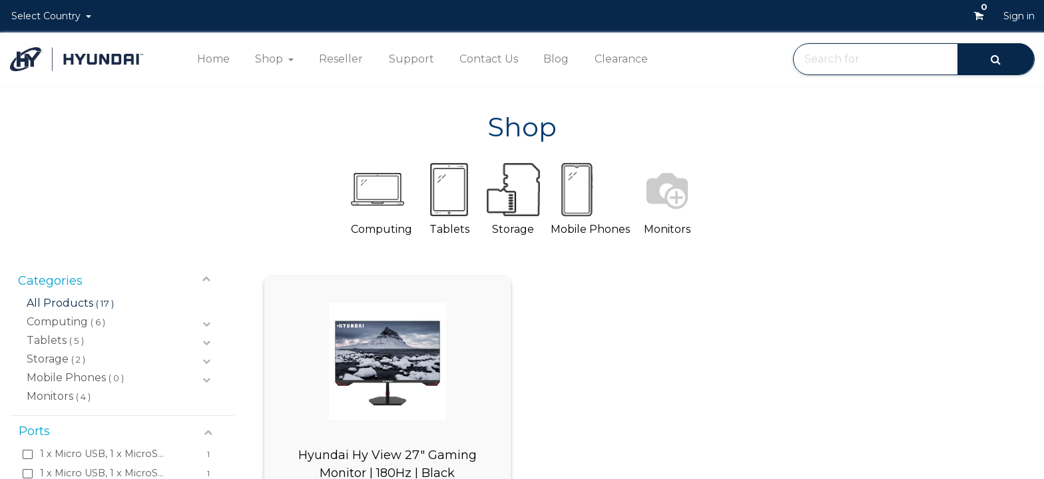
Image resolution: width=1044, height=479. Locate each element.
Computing (57, 321)
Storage (48, 359)
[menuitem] (212, 59)
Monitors (50, 396)
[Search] (995, 59)
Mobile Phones (66, 377)
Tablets (47, 340)
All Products (60, 303)
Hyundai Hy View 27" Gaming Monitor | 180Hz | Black (387, 463)
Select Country (47, 16)
